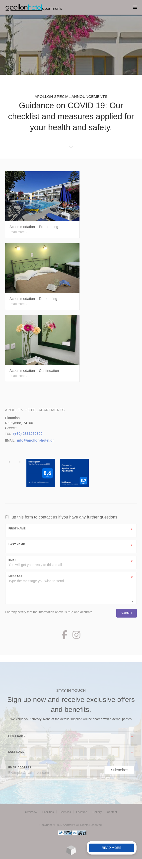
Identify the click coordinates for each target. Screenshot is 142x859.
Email (12, 560)
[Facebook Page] (64, 637)
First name (16, 735)
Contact (112, 811)
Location (81, 811)
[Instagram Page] (76, 637)
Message (15, 576)
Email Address (19, 767)
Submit (126, 613)
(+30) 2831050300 (27, 434)
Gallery (97, 811)
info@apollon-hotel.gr (35, 440)
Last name (16, 751)
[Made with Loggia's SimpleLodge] (71, 854)
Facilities (48, 811)
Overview (31, 811)
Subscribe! (119, 770)
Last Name (16, 544)
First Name (17, 528)
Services (65, 811)
